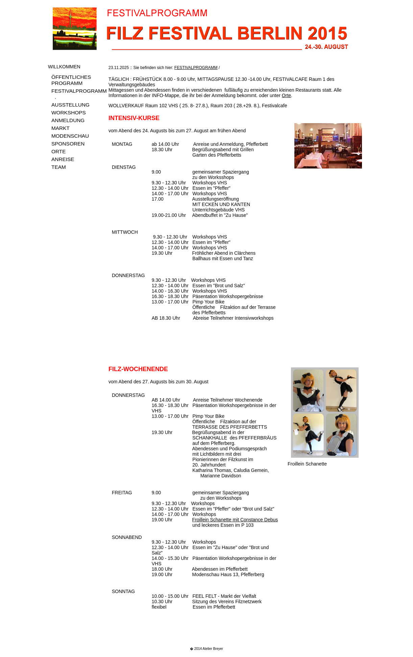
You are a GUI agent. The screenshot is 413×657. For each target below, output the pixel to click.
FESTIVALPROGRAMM (79, 91)
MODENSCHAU (70, 136)
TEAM (58, 167)
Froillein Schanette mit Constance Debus (235, 519)
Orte (286, 95)
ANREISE (62, 159)
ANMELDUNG (67, 120)
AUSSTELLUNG (70, 105)
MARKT (60, 128)
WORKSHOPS (68, 112)
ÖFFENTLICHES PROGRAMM (71, 80)
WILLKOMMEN (64, 66)
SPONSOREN (67, 143)
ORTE (58, 151)
